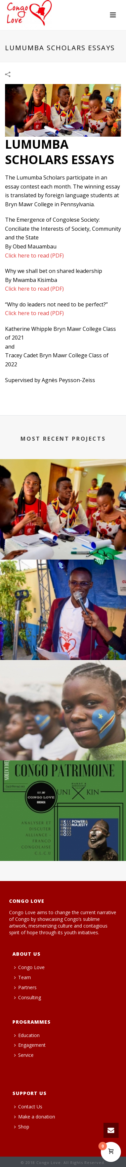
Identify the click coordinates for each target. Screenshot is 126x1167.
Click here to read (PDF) (34, 255)
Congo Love (29, 967)
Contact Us (28, 1106)
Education (27, 1035)
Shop (21, 1126)
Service (24, 1055)
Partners (25, 987)
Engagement (30, 1045)
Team (22, 977)
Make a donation (34, 1116)
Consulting (27, 997)
